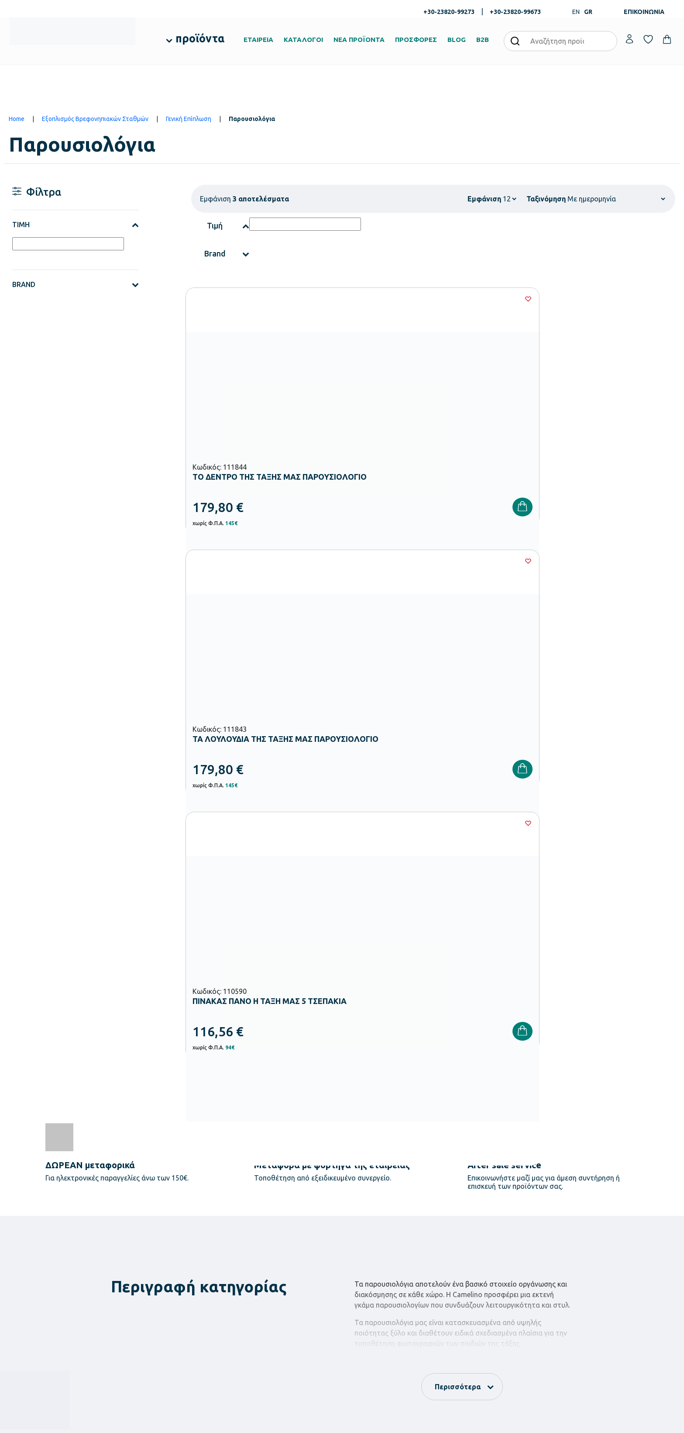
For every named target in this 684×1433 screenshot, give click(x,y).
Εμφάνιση (484, 199)
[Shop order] (616, 198)
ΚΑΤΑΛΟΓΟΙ (303, 39)
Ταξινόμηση (546, 199)
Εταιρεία (360, 1219)
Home (16, 118)
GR (588, 11)
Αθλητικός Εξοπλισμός (264, 1300)
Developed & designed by (342, 1421)
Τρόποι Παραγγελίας (488, 1219)
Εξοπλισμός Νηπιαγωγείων (269, 1244)
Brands (358, 1261)
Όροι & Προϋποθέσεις (490, 1275)
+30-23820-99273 (448, 11)
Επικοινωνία (590, 1247)
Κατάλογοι (363, 1247)
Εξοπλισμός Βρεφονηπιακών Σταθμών (95, 118)
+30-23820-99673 (515, 11)
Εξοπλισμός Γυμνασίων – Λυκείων (278, 1272)
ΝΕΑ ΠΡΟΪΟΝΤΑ (359, 39)
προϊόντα (199, 38)
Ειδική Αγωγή (252, 1314)
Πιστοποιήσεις (367, 1233)
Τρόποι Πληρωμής (485, 1233)
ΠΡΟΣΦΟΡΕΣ (416, 39)
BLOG (456, 39)
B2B (482, 39)
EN (576, 11)
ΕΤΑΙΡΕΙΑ (258, 39)
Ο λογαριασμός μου (600, 1219)
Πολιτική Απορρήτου (590, 1083)
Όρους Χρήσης (503, 1083)
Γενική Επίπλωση (188, 118)
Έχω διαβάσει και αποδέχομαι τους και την (491, 1083)
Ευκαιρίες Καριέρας (373, 1275)
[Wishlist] (331, 298)
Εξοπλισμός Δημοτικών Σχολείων (278, 1258)
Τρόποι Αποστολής (486, 1247)
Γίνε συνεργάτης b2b (375, 1289)
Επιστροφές (477, 1261)
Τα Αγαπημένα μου (599, 1233)
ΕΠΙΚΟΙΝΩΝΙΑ (644, 11)
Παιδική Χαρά (252, 1286)
